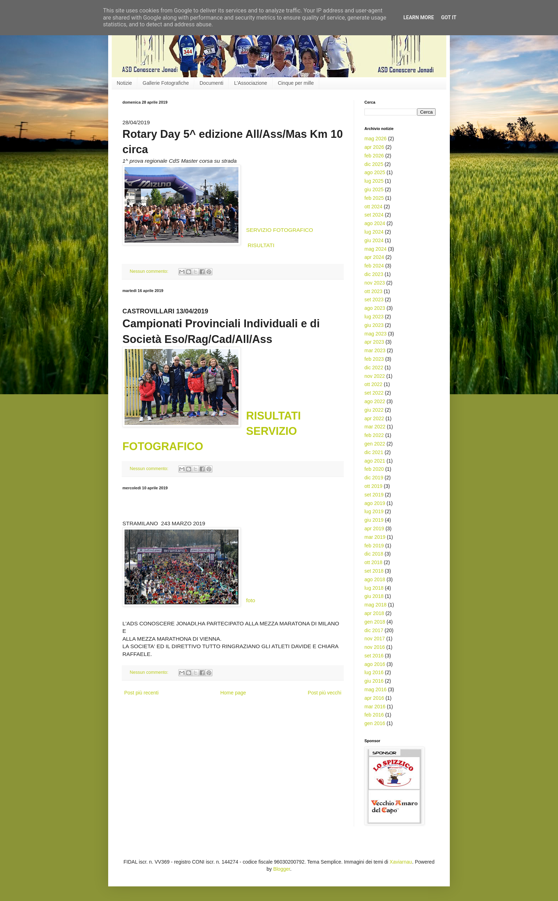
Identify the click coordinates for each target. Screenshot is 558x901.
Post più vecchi (324, 693)
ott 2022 (373, 384)
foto (250, 600)
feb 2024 (374, 266)
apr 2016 (374, 698)
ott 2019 (373, 486)
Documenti (211, 83)
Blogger (281, 869)
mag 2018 (375, 605)
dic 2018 (373, 554)
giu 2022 (374, 410)
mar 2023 (374, 350)
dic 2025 (373, 164)
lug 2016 (374, 672)
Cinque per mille (296, 83)
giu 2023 (374, 325)
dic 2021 (373, 452)
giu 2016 (374, 681)
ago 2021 (374, 461)
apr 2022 (374, 418)
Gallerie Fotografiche (166, 83)
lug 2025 (374, 181)
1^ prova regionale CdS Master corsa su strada (179, 161)
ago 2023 (374, 308)
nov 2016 (374, 647)
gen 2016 (374, 723)
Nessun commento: (150, 271)
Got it (448, 17)
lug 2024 (374, 232)
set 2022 (374, 393)
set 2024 (374, 215)
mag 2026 (375, 138)
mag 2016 (375, 689)
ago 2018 (374, 579)
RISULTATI (261, 245)
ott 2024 (373, 206)
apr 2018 (374, 613)
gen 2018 (374, 622)
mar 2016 (374, 706)
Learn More (418, 17)
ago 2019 (374, 503)
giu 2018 (374, 596)
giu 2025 (374, 189)
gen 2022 (374, 444)
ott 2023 (373, 291)
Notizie (124, 83)
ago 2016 (374, 664)
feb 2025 (374, 198)
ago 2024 (374, 223)
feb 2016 (374, 715)
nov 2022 (374, 376)
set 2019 (374, 495)
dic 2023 (373, 274)
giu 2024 (374, 240)
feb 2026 (374, 155)
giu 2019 (374, 520)
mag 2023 (375, 334)
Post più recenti (141, 693)
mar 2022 (374, 426)
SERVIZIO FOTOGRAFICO (279, 230)
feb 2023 (374, 359)
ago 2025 (374, 172)
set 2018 (374, 571)
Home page (233, 693)
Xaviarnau (401, 862)
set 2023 (374, 299)
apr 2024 (374, 257)
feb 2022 (374, 435)
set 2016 (374, 655)
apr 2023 (374, 342)
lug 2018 (374, 588)
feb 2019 (374, 545)
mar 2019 (374, 537)
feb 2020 (374, 469)
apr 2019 (374, 528)
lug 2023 (374, 316)
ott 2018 (373, 562)
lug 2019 (374, 511)
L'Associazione (250, 83)
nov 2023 (374, 283)
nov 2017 (374, 638)
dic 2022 (373, 367)
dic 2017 (373, 630)
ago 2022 (374, 401)
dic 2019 (373, 477)
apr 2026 (374, 147)
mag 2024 (375, 249)
